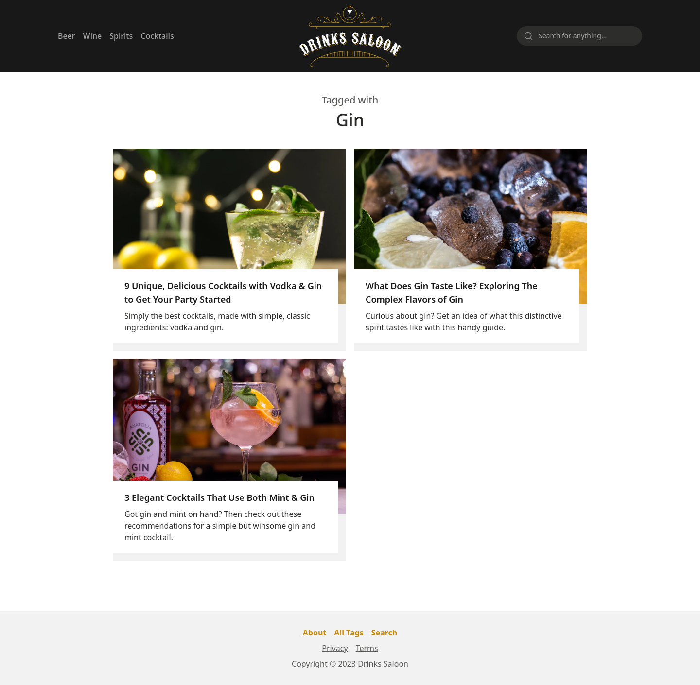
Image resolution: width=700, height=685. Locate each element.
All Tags (348, 632)
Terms (367, 648)
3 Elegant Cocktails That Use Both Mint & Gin (219, 497)
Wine (92, 36)
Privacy (335, 648)
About (315, 632)
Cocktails (157, 36)
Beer (66, 36)
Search (384, 632)
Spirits (121, 36)
